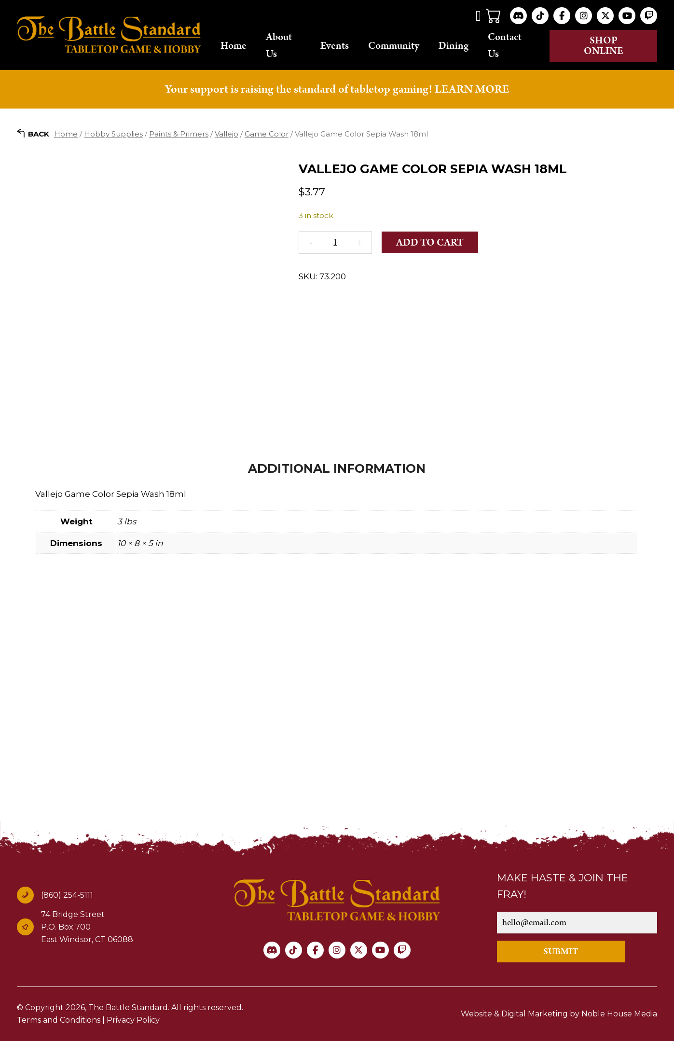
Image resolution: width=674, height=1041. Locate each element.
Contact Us (505, 45)
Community (393, 46)
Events (334, 46)
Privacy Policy (133, 1020)
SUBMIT (560, 951)
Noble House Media (619, 1013)
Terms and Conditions (58, 1020)
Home (233, 46)
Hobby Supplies (113, 133)
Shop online (603, 45)
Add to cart (430, 242)
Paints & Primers (178, 133)
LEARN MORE (472, 89)
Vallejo (226, 133)
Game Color (267, 133)
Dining (453, 46)
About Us (279, 45)
